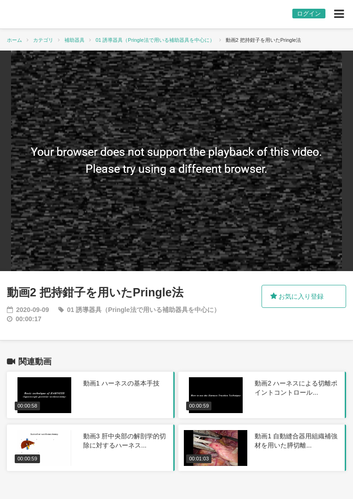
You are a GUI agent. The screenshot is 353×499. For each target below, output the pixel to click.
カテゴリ (43, 40)
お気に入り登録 (297, 296)
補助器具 (74, 40)
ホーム (14, 40)
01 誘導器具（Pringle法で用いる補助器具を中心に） (155, 40)
